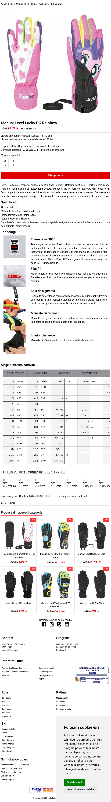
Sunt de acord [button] (74, 782)
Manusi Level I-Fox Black (92, 603)
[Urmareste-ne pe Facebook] (44, 625)
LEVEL (11, 503)
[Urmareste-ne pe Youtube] (66, 625)
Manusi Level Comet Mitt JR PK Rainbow (19, 556)
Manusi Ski (21, 4)
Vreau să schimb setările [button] (80, 789)
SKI (11, 4)
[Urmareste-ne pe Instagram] (51, 625)
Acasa (4, 4)
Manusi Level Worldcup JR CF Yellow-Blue (55, 605)
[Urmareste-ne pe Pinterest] (59, 625)
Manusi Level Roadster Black (92, 554)
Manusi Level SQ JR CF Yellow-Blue (55, 556)
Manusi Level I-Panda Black (19, 603)
